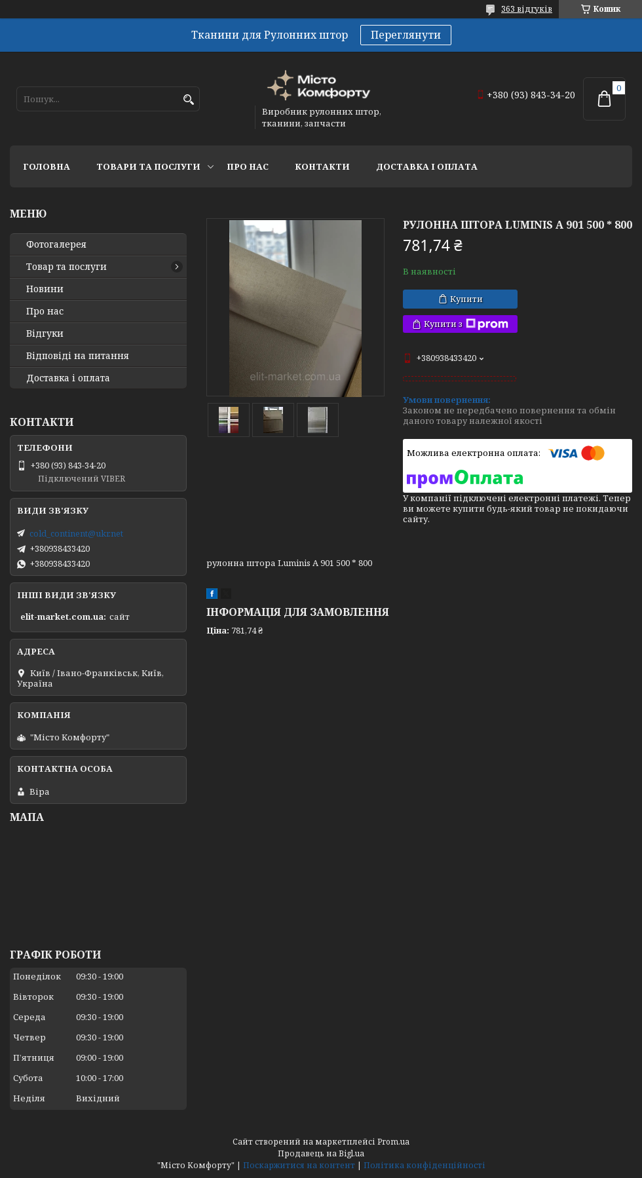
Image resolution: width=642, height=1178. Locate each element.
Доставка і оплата (427, 166)
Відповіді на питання (77, 356)
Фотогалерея (56, 244)
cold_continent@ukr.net (76, 533)
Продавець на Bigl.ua (321, 1153)
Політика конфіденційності (424, 1165)
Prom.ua (393, 1141)
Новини (45, 289)
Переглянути (406, 35)
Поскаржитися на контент (299, 1165)
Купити (466, 299)
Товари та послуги (148, 166)
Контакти (322, 166)
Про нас (248, 166)
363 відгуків (526, 8)
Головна (46, 166)
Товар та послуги (66, 267)
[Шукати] (188, 99)
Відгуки (45, 333)
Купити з (466, 324)
